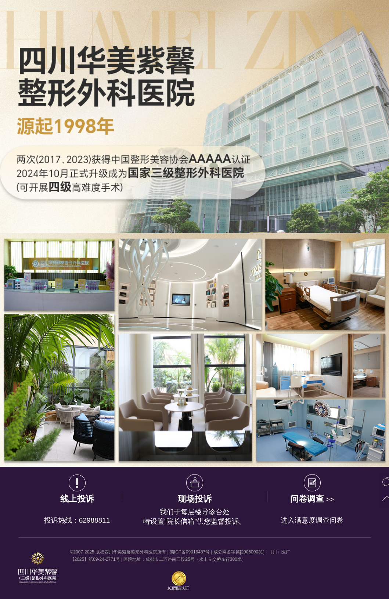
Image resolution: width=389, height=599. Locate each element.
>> (312, 499)
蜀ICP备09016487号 (190, 552)
